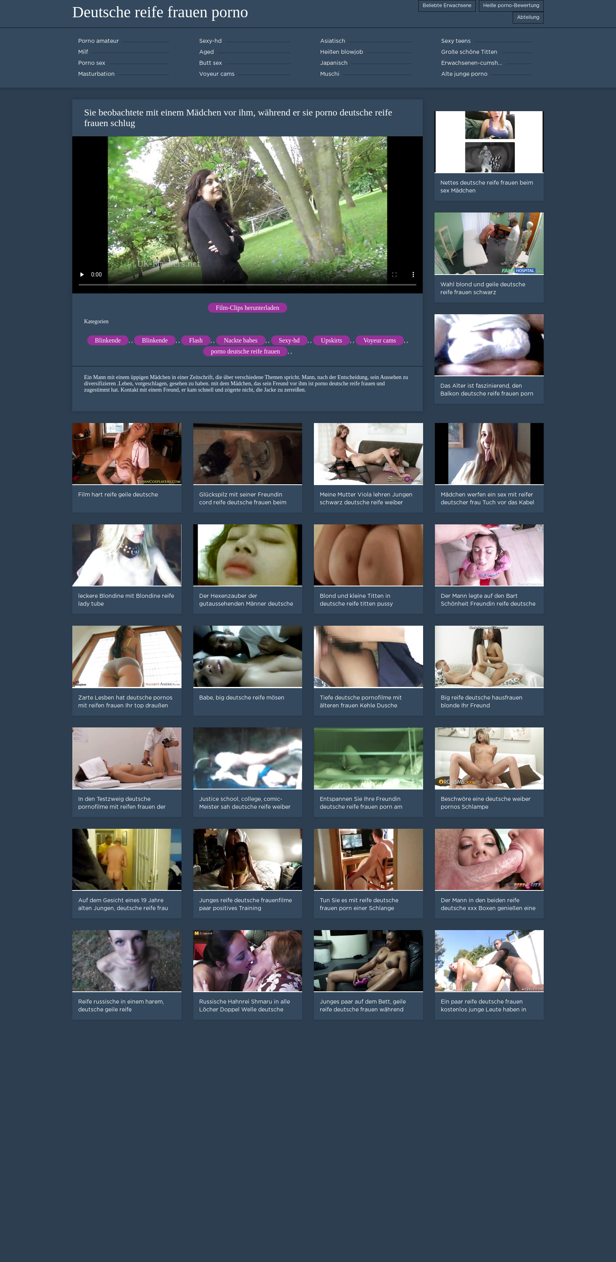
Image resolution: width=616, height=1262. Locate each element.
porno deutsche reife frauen (245, 351)
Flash (196, 340)
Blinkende (108, 340)
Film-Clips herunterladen (247, 307)
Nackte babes (241, 340)
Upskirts (331, 340)
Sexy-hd (289, 340)
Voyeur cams (379, 340)
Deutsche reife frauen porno (160, 12)
